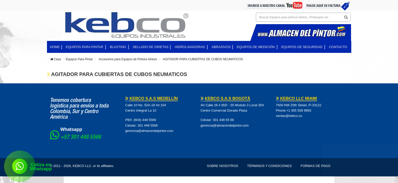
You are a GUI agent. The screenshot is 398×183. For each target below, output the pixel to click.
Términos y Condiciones (269, 166)
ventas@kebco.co (289, 116)
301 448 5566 (148, 125)
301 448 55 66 (223, 120)
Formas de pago (315, 166)
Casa (55, 59)
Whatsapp (71, 129)
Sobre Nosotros (222, 166)
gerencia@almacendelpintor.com (149, 131)
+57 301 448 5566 (80, 137)
